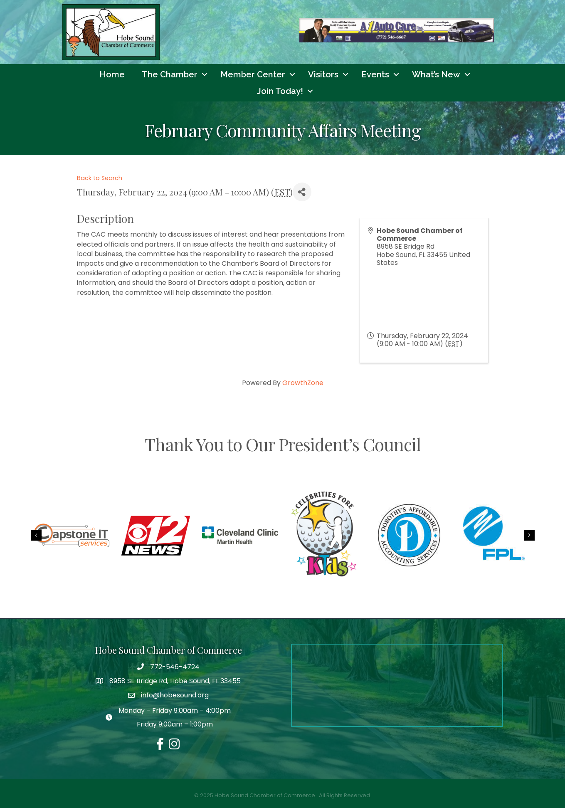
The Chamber (169, 74)
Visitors (323, 74)
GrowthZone (302, 383)
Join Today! (280, 91)
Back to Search (99, 178)
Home (112, 74)
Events (375, 74)
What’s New (436, 74)
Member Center (252, 74)
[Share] (302, 192)
